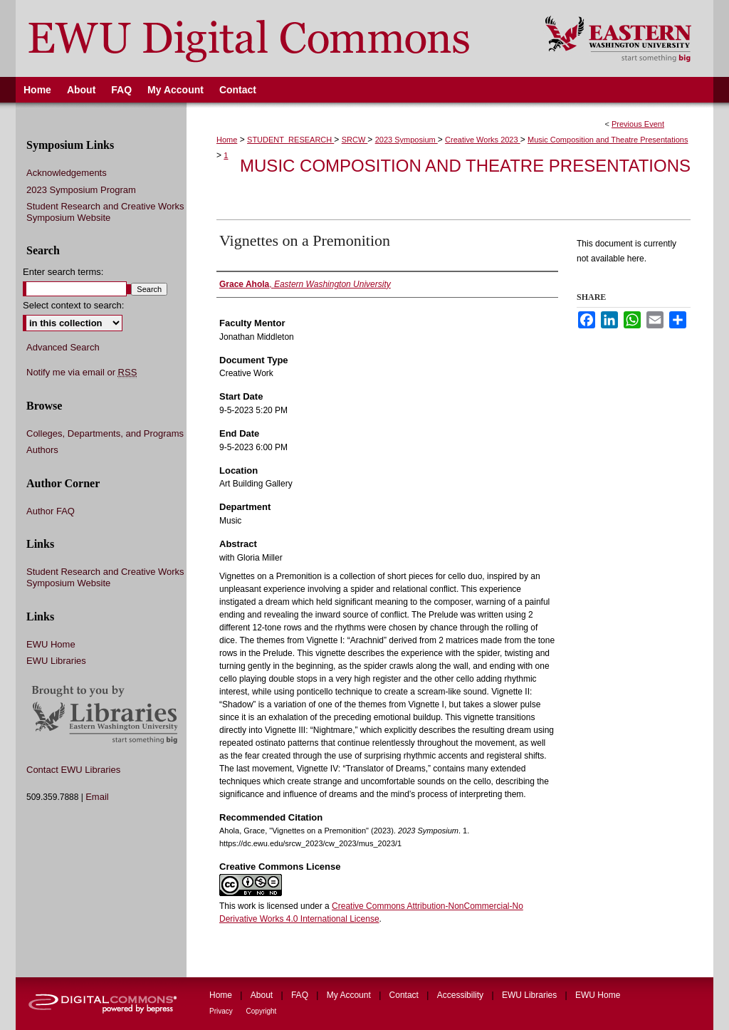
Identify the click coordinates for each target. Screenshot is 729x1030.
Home (226, 139)
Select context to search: (73, 305)
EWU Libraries (56, 660)
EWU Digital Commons (271, 38)
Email (97, 796)
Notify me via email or (81, 372)
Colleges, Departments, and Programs (105, 433)
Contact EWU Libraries (73, 769)
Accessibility (461, 995)
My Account (350, 995)
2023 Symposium (406, 139)
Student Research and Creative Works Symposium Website (105, 212)
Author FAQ (50, 511)
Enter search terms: (63, 271)
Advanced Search (63, 347)
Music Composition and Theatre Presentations (608, 139)
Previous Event (638, 124)
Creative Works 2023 (482, 139)
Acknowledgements (66, 172)
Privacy (222, 1011)
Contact (405, 995)
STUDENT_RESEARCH (290, 139)
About (263, 995)
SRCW (355, 139)
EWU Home (50, 644)
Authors (42, 449)
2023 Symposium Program (81, 189)
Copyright (261, 1011)
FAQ (300, 995)
